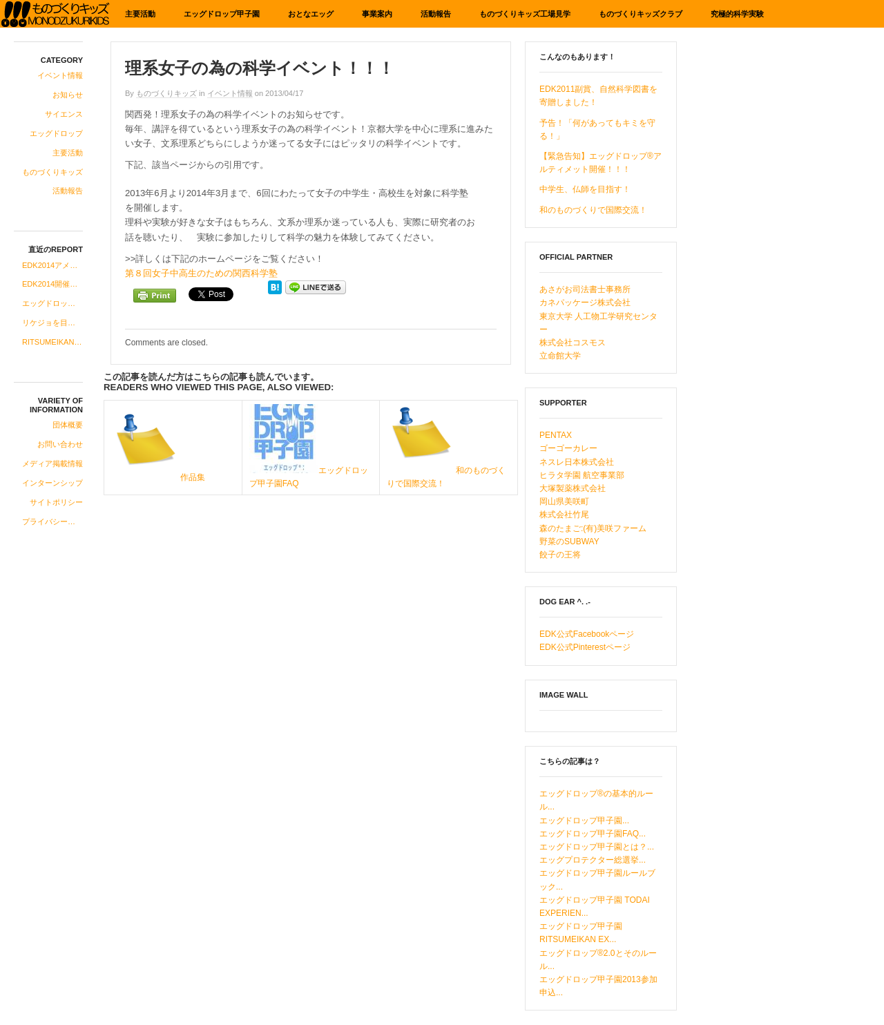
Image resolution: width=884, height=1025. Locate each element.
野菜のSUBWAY (569, 541)
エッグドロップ (56, 133)
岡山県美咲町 (564, 501)
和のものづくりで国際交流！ (593, 210)
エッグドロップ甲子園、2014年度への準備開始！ (52, 303)
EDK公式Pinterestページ (585, 647)
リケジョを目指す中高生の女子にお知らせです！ (52, 322)
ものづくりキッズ (52, 172)
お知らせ (67, 94)
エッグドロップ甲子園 (222, 14)
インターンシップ (52, 483)
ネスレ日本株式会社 (576, 462)
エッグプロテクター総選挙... (592, 860)
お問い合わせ (60, 444)
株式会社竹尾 (564, 514)
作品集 (192, 477)
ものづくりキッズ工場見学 (524, 14)
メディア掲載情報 (52, 463)
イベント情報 (60, 75)
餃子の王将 (560, 554)
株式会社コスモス (572, 342)
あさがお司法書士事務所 (585, 289)
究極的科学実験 (737, 14)
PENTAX (555, 435)
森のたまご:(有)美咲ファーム (592, 528)
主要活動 (140, 14)
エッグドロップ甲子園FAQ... (592, 834)
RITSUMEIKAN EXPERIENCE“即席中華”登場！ (52, 342)
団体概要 (67, 425)
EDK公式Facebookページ (586, 634)
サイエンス (64, 114)
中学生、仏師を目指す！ (585, 189)
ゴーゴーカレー (568, 448)
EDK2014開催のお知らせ (52, 284)
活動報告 (436, 14)
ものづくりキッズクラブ (640, 14)
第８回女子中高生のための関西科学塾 (201, 273)
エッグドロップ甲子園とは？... (596, 847)
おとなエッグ (311, 14)
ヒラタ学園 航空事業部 (581, 475)
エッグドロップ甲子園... (584, 820)
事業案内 (377, 14)
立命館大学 (560, 356)
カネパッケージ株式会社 (585, 302)
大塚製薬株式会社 (572, 488)
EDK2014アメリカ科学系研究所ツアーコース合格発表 (52, 265)
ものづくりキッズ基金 (55, 14)
